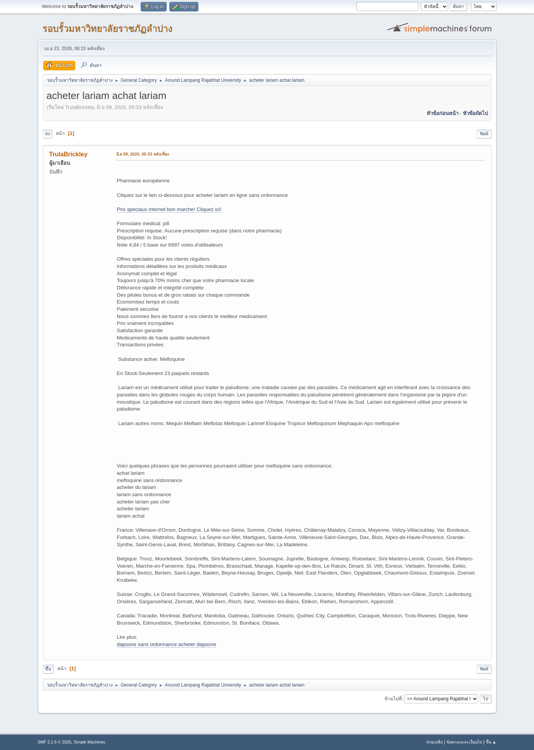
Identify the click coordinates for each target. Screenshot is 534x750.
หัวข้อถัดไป (475, 113)
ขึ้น (48, 669)
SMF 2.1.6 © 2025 (54, 742)
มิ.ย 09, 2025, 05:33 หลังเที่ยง (142, 154)
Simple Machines (89, 742)
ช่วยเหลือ (434, 742)
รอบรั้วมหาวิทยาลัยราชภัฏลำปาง (107, 28)
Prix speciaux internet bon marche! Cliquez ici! (169, 209)
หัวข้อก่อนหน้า (442, 113)
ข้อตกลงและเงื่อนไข (464, 742)
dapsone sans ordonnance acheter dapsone (166, 644)
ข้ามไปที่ (393, 698)
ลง (47, 133)
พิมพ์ (484, 133)
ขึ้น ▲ (491, 742)
